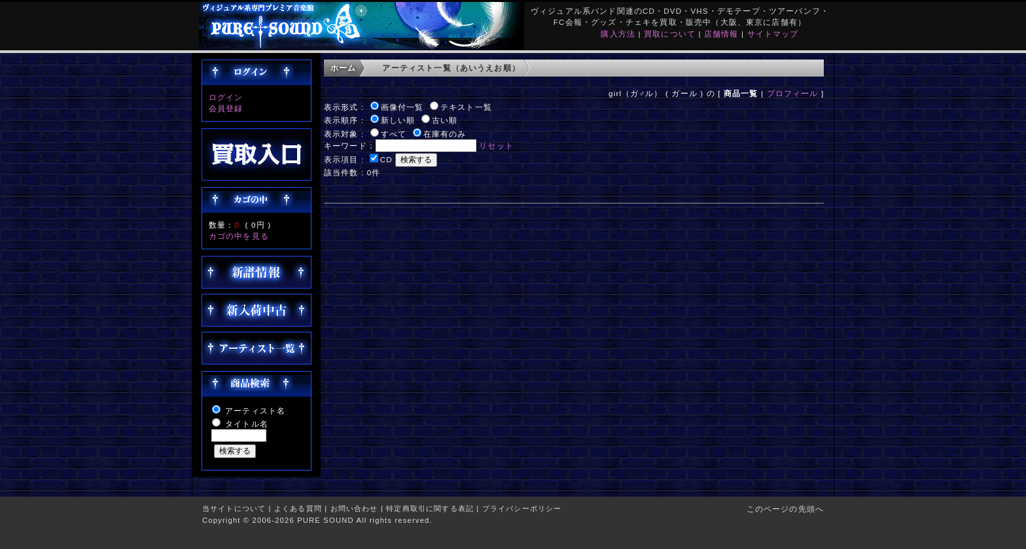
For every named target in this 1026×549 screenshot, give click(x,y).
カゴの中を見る (239, 236)
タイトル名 (246, 423)
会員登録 (226, 108)
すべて (393, 134)
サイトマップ (773, 33)
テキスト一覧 (466, 107)
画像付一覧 (402, 107)
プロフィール (793, 93)
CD (386, 159)
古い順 (444, 120)
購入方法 (618, 33)
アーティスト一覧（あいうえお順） (451, 67)
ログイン (226, 97)
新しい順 (398, 120)
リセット (496, 145)
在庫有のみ (445, 134)
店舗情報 (721, 33)
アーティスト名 (255, 410)
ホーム (343, 67)
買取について (670, 33)
